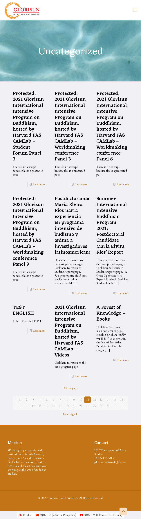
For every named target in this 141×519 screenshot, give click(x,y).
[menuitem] (25, 515)
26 (94, 406)
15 (114, 399)
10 (80, 399)
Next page (70, 414)
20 (53, 406)
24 (80, 406)
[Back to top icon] (123, 511)
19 (46, 406)
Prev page (70, 388)
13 (101, 399)
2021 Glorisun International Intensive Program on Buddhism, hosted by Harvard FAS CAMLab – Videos (70, 331)
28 (107, 406)
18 (40, 406)
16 (121, 399)
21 (60, 406)
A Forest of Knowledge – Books (110, 313)
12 (94, 399)
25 (87, 406)
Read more (39, 184)
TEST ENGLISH (23, 310)
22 (67, 406)
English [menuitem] (27, 515)
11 (87, 399)
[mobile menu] (135, 10)
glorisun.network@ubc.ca (109, 462)
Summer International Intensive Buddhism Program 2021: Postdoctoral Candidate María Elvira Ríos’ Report (111, 225)
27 (101, 406)
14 (107, 399)
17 (33, 406)
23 (74, 406)
